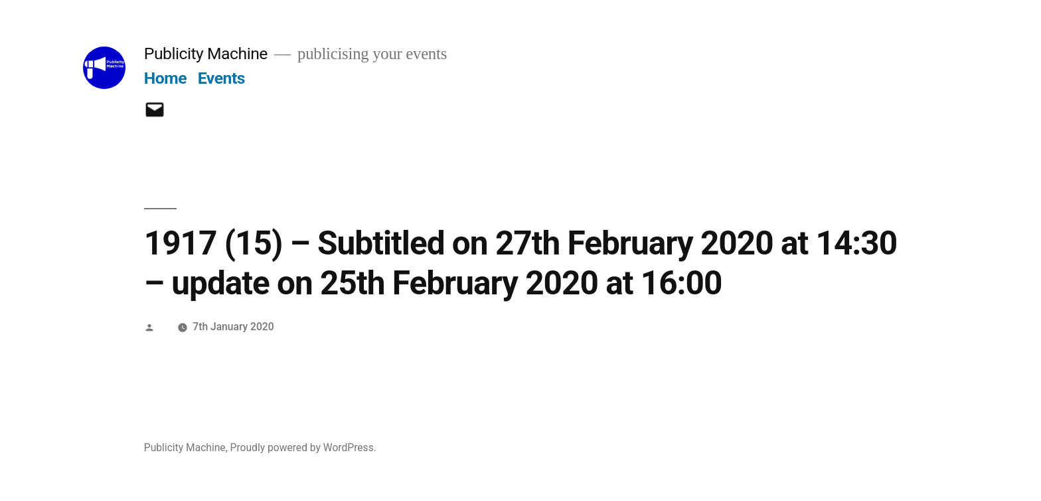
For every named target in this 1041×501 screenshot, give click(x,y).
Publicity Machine (206, 53)
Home (165, 78)
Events (221, 78)
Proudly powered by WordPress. (303, 447)
